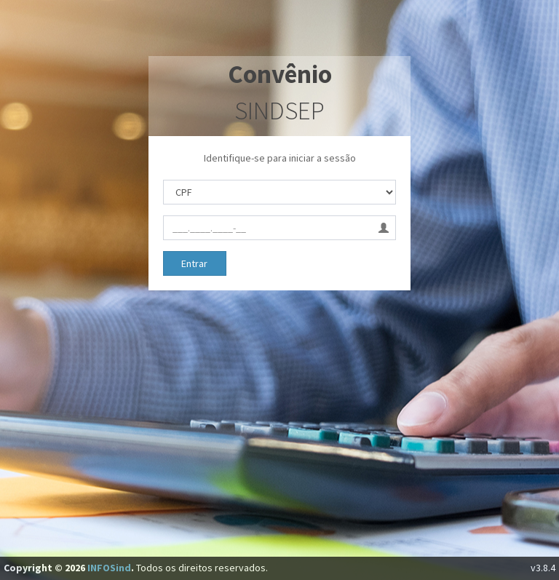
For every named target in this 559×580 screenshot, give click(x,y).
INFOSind (109, 567)
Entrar (194, 263)
